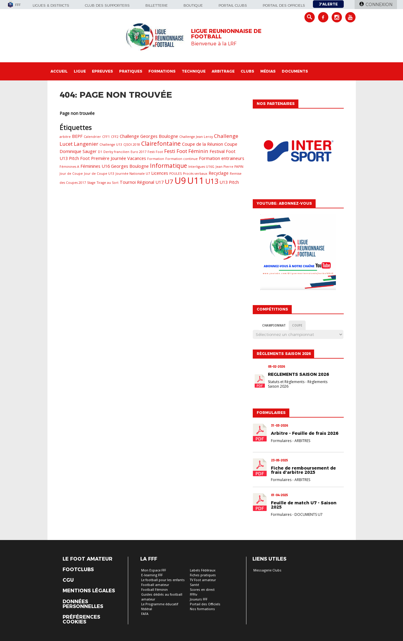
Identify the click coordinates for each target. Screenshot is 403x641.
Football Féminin (154, 590)
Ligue (80, 71)
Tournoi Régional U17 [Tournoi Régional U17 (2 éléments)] (142, 182)
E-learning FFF (152, 575)
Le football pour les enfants (163, 580)
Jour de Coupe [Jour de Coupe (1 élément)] (71, 173)
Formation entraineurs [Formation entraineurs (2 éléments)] (221, 158)
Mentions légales (89, 590)
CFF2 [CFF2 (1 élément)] (115, 137)
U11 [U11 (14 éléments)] (195, 180)
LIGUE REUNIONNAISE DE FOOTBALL (226, 34)
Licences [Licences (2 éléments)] (159, 173)
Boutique (193, 5)
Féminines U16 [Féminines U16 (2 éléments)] (95, 166)
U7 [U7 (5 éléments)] (169, 181)
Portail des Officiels (205, 604)
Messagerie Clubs (267, 570)
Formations (162, 71)
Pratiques (130, 71)
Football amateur (155, 585)
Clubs (247, 71)
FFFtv (193, 595)
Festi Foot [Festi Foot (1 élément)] (155, 152)
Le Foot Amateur (87, 559)
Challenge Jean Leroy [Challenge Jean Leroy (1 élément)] (196, 137)
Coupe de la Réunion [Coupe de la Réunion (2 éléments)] (202, 144)
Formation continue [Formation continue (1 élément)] (181, 159)
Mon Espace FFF (153, 570)
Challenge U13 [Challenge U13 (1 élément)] (110, 144)
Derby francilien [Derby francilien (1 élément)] (116, 152)
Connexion (379, 4)
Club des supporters (107, 5)
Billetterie (156, 5)
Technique (194, 71)
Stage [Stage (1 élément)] (91, 183)
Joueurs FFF (198, 599)
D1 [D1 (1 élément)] (100, 152)
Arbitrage (223, 71)
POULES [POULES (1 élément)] (175, 173)
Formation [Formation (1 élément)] (155, 159)
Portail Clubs (233, 5)
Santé (194, 585)
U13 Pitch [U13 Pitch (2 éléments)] (229, 182)
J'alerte (328, 4)
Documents (295, 71)
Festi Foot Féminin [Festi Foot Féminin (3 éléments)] (186, 151)
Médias (268, 71)
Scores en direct (202, 590)
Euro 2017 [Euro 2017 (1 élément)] (138, 152)
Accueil (59, 71)
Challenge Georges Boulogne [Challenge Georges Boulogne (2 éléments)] (149, 136)
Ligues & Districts (51, 5)
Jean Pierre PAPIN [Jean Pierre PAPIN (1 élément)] (229, 166)
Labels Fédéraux (203, 570)
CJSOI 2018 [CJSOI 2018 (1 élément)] (131, 144)
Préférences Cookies (81, 619)
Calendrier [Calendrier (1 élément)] (92, 137)
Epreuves (102, 71)
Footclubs (78, 569)
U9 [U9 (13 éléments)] (180, 180)
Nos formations (202, 609)
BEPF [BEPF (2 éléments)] (77, 136)
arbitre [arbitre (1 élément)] (65, 137)
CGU (68, 580)
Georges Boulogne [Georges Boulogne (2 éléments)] (130, 166)
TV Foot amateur (203, 580)
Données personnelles (83, 604)
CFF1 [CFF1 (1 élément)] (106, 137)
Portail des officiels (284, 5)
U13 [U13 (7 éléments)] (211, 181)
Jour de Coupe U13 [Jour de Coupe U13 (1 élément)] (99, 173)
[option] (298, 152)
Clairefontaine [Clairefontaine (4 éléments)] (161, 144)
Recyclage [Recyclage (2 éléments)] (219, 173)
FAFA (144, 614)
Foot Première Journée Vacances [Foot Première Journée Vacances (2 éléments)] (113, 158)
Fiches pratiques (203, 575)
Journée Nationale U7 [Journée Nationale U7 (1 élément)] (132, 173)
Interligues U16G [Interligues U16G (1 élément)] (201, 166)
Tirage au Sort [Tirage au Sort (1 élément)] (108, 183)
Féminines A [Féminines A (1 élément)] (69, 166)
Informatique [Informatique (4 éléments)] (168, 166)
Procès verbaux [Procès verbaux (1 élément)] (195, 173)
